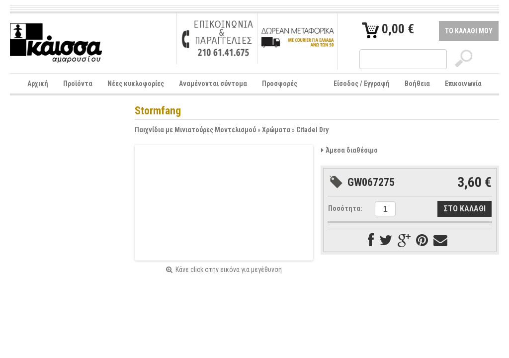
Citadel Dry (312, 130)
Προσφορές (279, 84)
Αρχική (37, 84)
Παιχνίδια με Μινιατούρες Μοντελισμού (195, 130)
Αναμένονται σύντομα (213, 84)
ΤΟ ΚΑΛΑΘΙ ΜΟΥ (469, 31)
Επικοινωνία (463, 84)
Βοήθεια (417, 84)
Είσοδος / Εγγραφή (362, 84)
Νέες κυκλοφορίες (135, 84)
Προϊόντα (77, 84)
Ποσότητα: (345, 208)
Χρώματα (276, 130)
